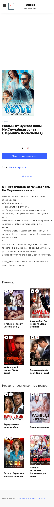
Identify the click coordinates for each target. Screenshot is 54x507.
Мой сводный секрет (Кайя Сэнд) (11, 370)
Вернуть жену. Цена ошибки (11, 426)
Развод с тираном (39, 427)
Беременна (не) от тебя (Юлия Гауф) (40, 371)
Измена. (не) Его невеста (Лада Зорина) (38, 324)
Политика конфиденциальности (31, 498)
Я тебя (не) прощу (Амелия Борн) (13, 325)
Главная (5, 121)
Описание (27, 176)
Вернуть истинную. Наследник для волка (38, 472)
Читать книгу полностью (24, 156)
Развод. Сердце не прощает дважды (14, 474)
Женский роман (17, 167)
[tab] (27, 176)
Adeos (30, 4)
